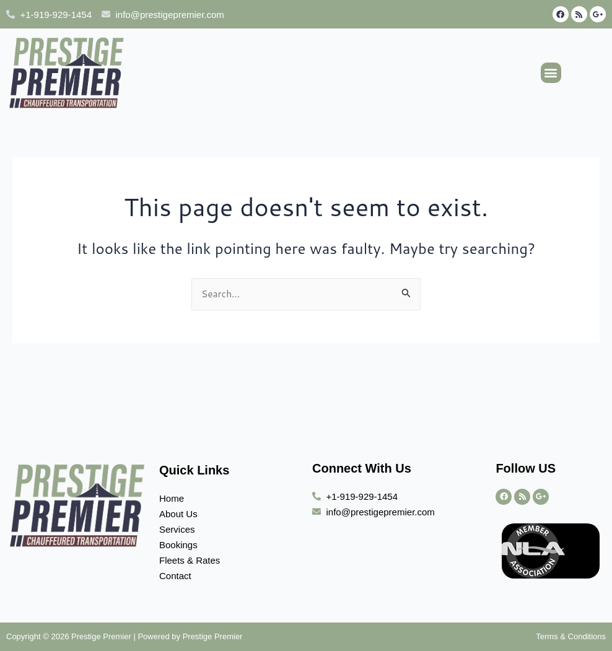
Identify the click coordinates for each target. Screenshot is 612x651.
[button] (551, 73)
